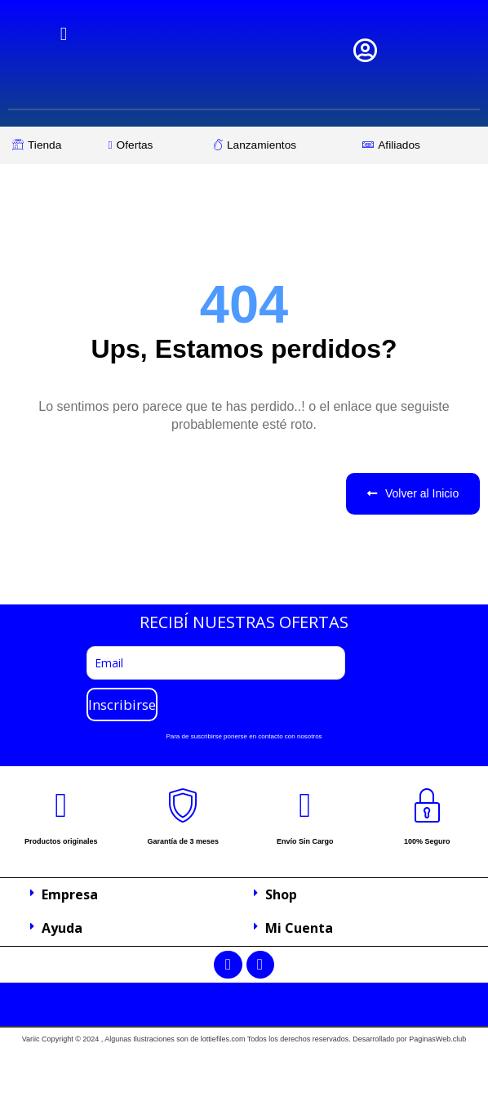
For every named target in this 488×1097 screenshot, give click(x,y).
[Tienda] (52, 145)
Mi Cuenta (299, 928)
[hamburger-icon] (64, 34)
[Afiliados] (414, 145)
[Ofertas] (153, 145)
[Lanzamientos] (280, 145)
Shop (281, 894)
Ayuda (62, 928)
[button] (132, 895)
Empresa (70, 894)
